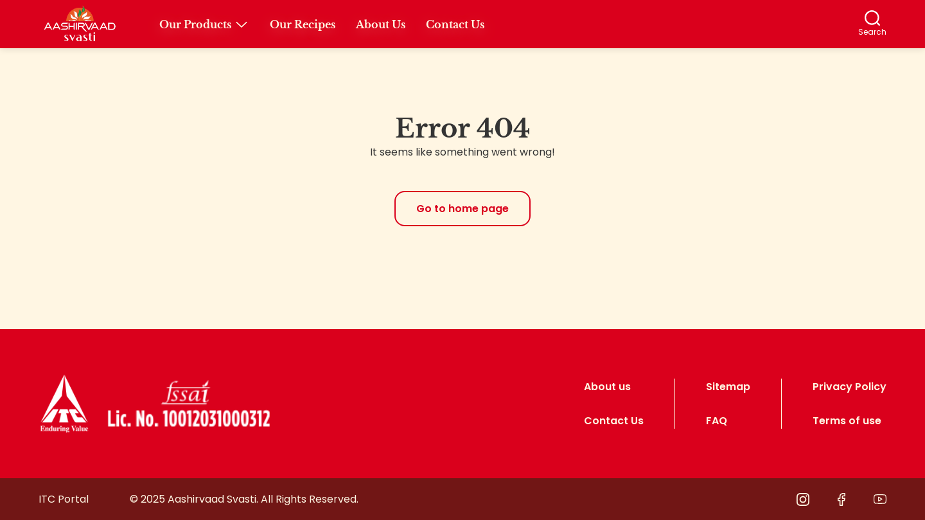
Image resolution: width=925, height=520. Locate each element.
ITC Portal (64, 499)
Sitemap (728, 386)
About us (607, 386)
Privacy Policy (849, 386)
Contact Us (614, 420)
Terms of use (847, 420)
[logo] (64, 404)
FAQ (716, 420)
